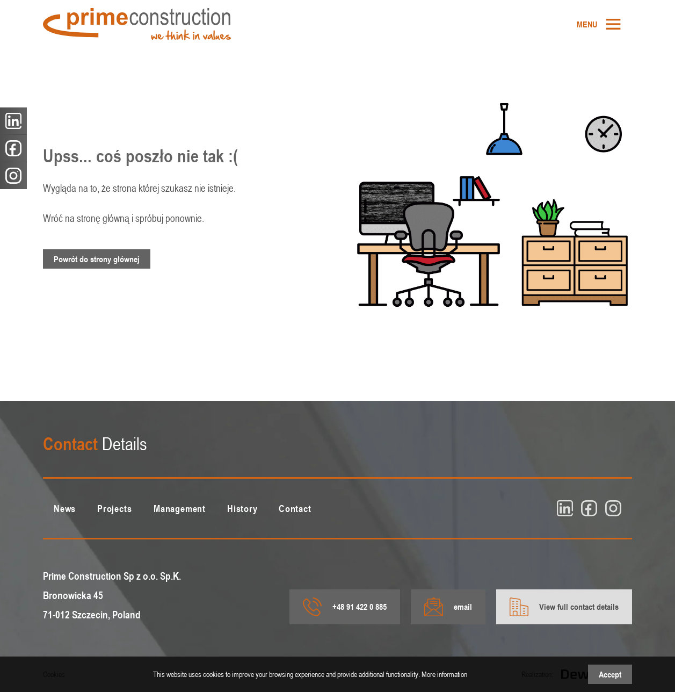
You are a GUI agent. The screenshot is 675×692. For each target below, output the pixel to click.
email (448, 606)
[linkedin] (565, 508)
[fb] (589, 508)
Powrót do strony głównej (97, 259)
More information (444, 674)
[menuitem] (599, 24)
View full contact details (564, 606)
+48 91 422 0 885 (345, 606)
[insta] (613, 508)
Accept (610, 674)
